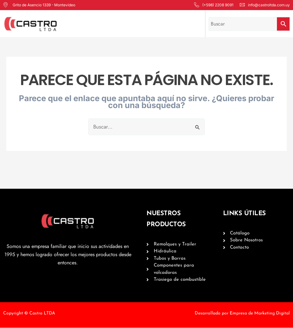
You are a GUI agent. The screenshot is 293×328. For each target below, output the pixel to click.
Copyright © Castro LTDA (29, 313)
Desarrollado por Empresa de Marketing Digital (242, 313)
